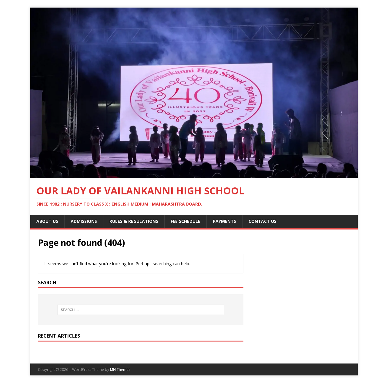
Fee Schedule (185, 221)
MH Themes (120, 369)
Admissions (84, 221)
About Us (47, 221)
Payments (224, 221)
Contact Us (262, 221)
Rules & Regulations (133, 221)
